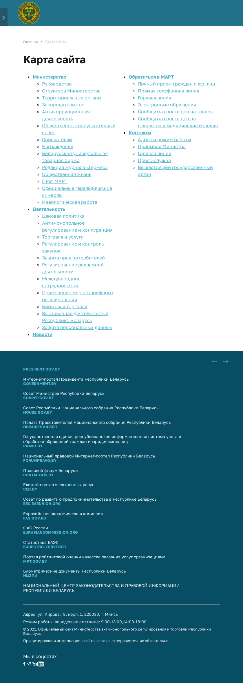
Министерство (49, 77)
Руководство (57, 84)
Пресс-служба (154, 160)
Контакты (140, 132)
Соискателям (57, 139)
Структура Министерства (71, 91)
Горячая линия (154, 98)
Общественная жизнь (66, 174)
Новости (42, 334)
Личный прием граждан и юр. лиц (176, 84)
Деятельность (49, 209)
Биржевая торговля (64, 306)
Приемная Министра (162, 146)
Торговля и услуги (63, 237)
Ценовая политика (63, 216)
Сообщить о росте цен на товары (176, 112)
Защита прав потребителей (73, 258)
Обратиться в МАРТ (151, 77)
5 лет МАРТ (54, 181)
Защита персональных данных (77, 327)
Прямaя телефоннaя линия (168, 91)
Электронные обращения (167, 105)
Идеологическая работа (69, 202)
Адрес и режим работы (164, 139)
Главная (30, 41)
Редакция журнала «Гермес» (75, 167)
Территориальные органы (71, 98)
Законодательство (63, 105)
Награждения (57, 146)
